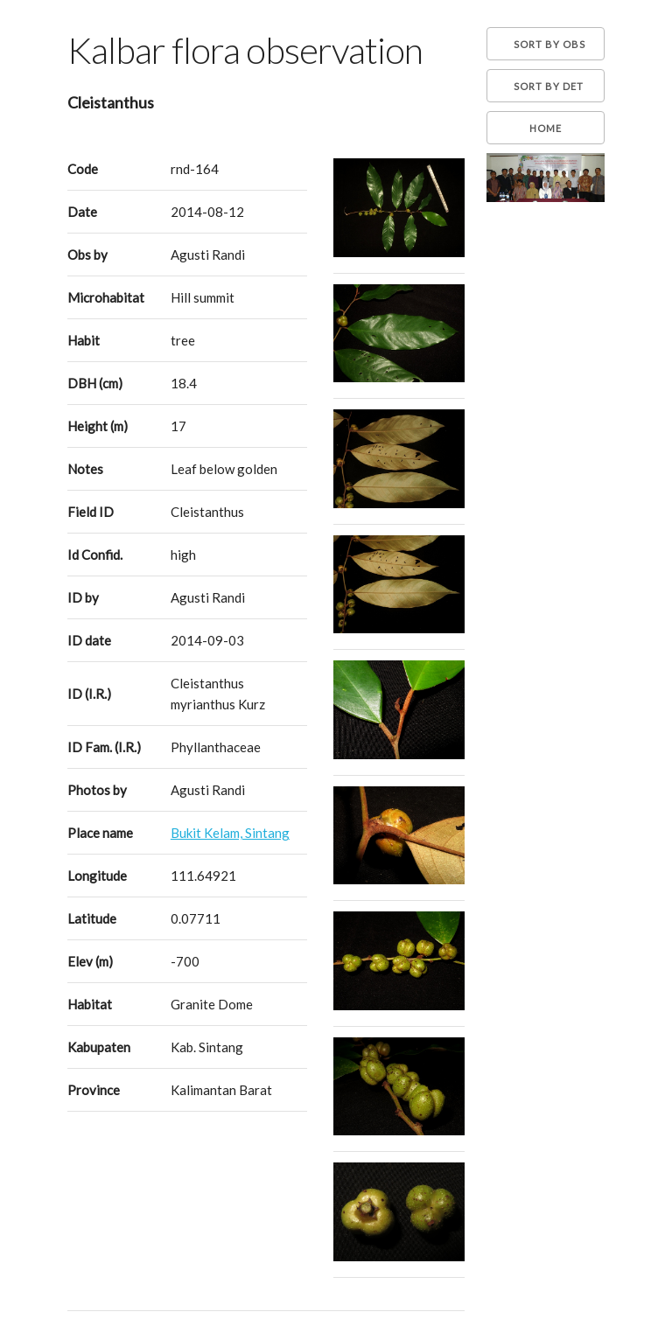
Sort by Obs (549, 44)
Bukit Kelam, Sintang (230, 833)
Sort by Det (549, 86)
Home (545, 128)
